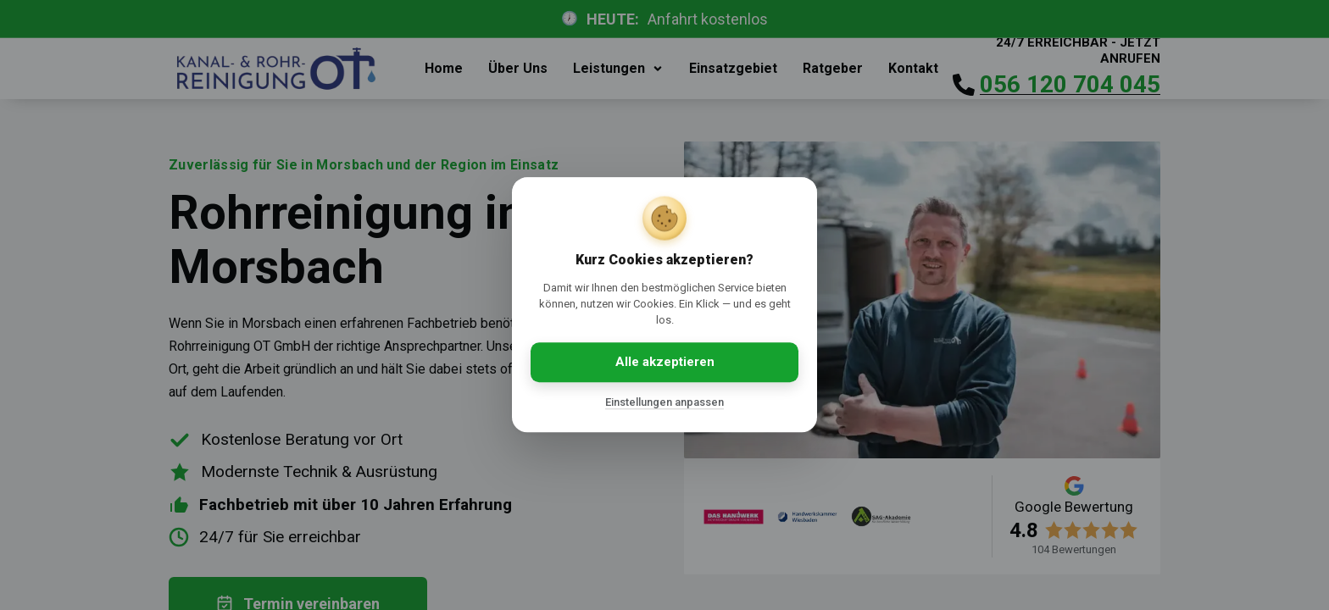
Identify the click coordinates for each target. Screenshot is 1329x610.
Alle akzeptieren (665, 361)
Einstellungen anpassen (664, 402)
